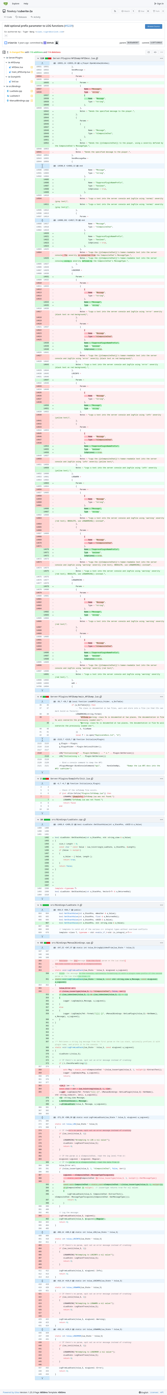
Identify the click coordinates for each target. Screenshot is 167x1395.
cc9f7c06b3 (156, 43)
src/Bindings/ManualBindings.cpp (71, 943)
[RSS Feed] (115, 11)
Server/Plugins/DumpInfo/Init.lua (70, 779)
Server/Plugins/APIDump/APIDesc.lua (74, 58)
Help (26, 3)
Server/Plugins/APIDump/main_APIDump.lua (75, 697)
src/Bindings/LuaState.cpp (67, 820)
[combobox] (148, 52)
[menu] (162, 52)
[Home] (5, 3)
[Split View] (155, 52)
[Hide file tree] (4, 52)
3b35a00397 (133, 43)
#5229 (69, 25)
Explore (15, 3)
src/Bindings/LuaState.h (65, 905)
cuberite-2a (25, 11)
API (161, 1392)
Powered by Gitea (11, 1392)
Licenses (154, 1392)
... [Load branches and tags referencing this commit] (6, 35)
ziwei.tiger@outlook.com (50, 32)
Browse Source (154, 26)
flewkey (11, 11)
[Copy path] (97, 58)
